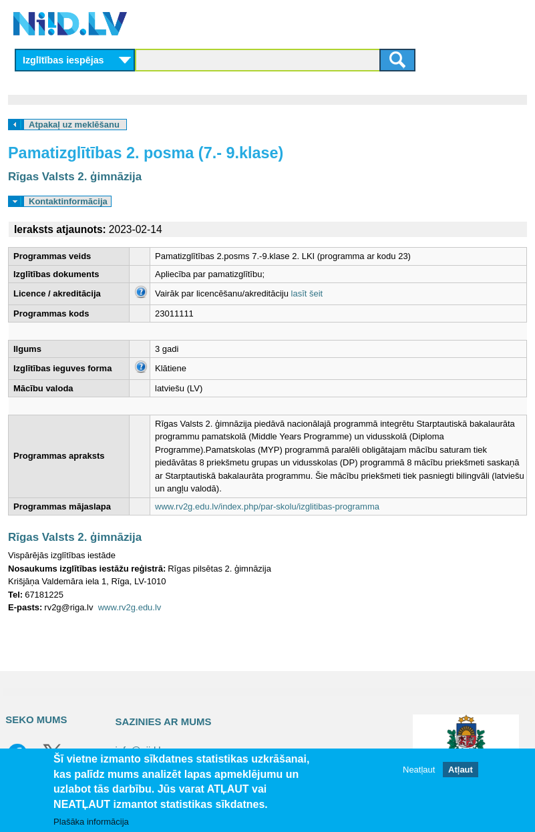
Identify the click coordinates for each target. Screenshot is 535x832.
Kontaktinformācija (68, 201)
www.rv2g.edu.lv (130, 607)
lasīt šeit (307, 293)
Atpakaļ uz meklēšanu (74, 125)
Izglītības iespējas (63, 60)
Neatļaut (419, 770)
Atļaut (460, 770)
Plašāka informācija (91, 822)
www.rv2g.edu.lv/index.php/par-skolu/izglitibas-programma (267, 506)
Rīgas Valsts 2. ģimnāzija (75, 176)
